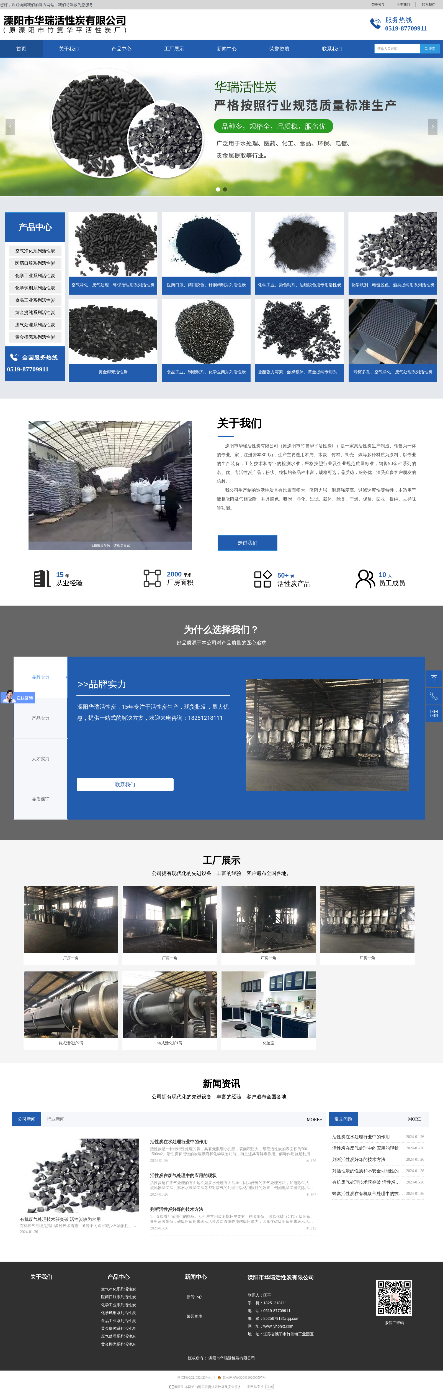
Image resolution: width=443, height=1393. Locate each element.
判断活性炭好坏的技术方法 (176, 1209)
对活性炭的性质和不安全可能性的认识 (368, 1171)
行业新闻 (56, 1119)
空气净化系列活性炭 (35, 251)
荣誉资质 (194, 1316)
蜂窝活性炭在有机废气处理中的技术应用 (368, 1193)
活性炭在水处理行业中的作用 (179, 1141)
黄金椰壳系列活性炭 (35, 337)
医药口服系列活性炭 (35, 263)
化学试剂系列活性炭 (35, 287)
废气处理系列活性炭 (35, 324)
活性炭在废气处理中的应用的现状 (183, 1175)
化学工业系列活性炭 (35, 275)
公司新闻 (26, 1119)
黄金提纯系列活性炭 (35, 312)
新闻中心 (194, 1297)
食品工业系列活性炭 (35, 300)
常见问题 (343, 1119)
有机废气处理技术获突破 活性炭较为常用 (368, 1182)
